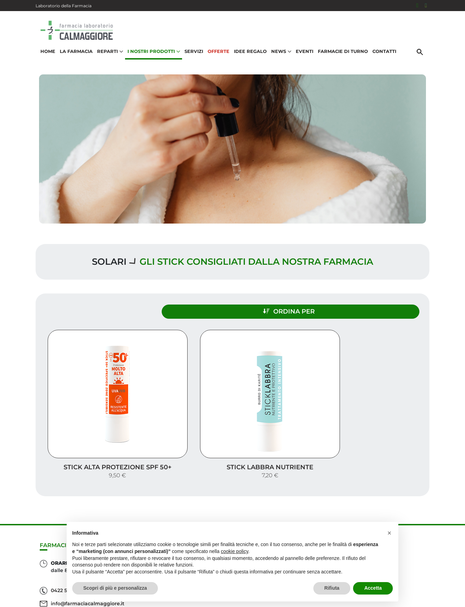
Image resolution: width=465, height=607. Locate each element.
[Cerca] (422, 58)
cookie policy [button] (234, 551)
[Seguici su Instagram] (426, 5)
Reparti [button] (108, 57)
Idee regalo (405, 528)
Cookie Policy (409, 598)
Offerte (216, 57)
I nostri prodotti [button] (151, 57)
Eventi (302, 57)
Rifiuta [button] (332, 588)
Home (45, 57)
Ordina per (369, 307)
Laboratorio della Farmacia (64, 5)
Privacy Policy (405, 591)
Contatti (382, 57)
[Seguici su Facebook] (417, 5)
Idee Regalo (247, 57)
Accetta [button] (373, 588)
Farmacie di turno (340, 57)
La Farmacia (73, 57)
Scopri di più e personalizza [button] (115, 588)
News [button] (279, 57)
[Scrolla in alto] (449, 572)
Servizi (191, 57)
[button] (389, 532)
